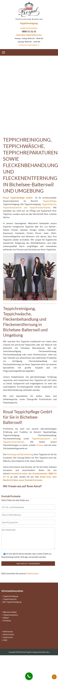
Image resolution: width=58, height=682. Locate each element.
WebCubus (45, 652)
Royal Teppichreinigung (30, 652)
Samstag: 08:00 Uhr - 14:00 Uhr (29, 42)
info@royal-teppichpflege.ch (29, 45)
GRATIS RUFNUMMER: (29, 28)
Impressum (8, 637)
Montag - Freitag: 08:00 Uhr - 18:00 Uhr (29, 38)
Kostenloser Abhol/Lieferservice (29, 35)
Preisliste (7, 620)
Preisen (39, 445)
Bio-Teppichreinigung (12, 602)
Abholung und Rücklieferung (20, 454)
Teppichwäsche (49, 204)
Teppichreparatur (10, 615)
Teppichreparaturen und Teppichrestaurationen (26, 207)
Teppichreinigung (10, 596)
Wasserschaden (10, 612)
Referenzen (8, 631)
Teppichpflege (49, 201)
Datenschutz (32, 573)
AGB (5, 640)
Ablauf (6, 618)
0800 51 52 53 (29, 31)
